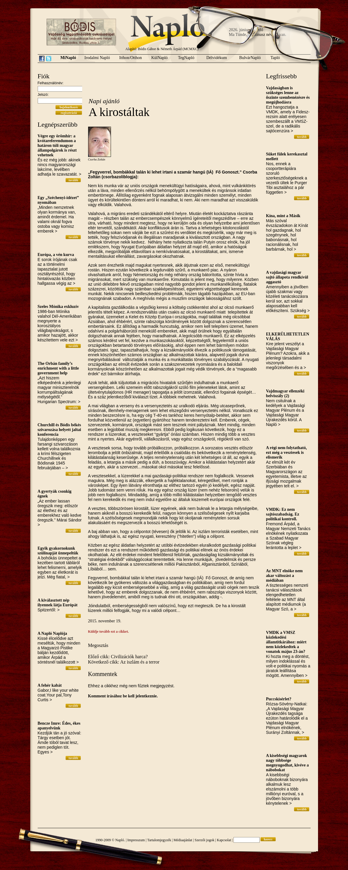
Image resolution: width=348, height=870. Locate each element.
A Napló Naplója (52, 633)
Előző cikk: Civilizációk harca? (118, 656)
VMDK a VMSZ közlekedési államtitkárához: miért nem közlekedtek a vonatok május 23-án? (286, 642)
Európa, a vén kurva (56, 254)
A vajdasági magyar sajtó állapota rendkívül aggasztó (287, 277)
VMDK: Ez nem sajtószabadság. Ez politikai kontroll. (282, 514)
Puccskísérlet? (279, 699)
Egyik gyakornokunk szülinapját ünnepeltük (58, 550)
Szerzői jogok (204, 840)
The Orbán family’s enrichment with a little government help (58, 368)
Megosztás (98, 645)
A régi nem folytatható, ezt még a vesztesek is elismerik (286, 452)
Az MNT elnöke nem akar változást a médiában (284, 576)
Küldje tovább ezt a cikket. (108, 631)
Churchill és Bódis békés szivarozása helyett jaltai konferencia (59, 430)
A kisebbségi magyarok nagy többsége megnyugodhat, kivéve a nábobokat (287, 762)
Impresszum (136, 840)
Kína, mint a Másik (283, 216)
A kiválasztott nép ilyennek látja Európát (58, 602)
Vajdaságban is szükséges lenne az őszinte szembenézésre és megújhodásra (288, 95)
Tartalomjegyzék (159, 840)
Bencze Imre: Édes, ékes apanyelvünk (59, 725)
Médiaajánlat (183, 840)
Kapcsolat (224, 840)
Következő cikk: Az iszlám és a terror (124, 661)
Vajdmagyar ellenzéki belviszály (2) (285, 393)
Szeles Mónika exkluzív (58, 306)
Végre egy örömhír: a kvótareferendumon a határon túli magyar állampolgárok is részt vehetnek (57, 145)
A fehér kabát (50, 685)
